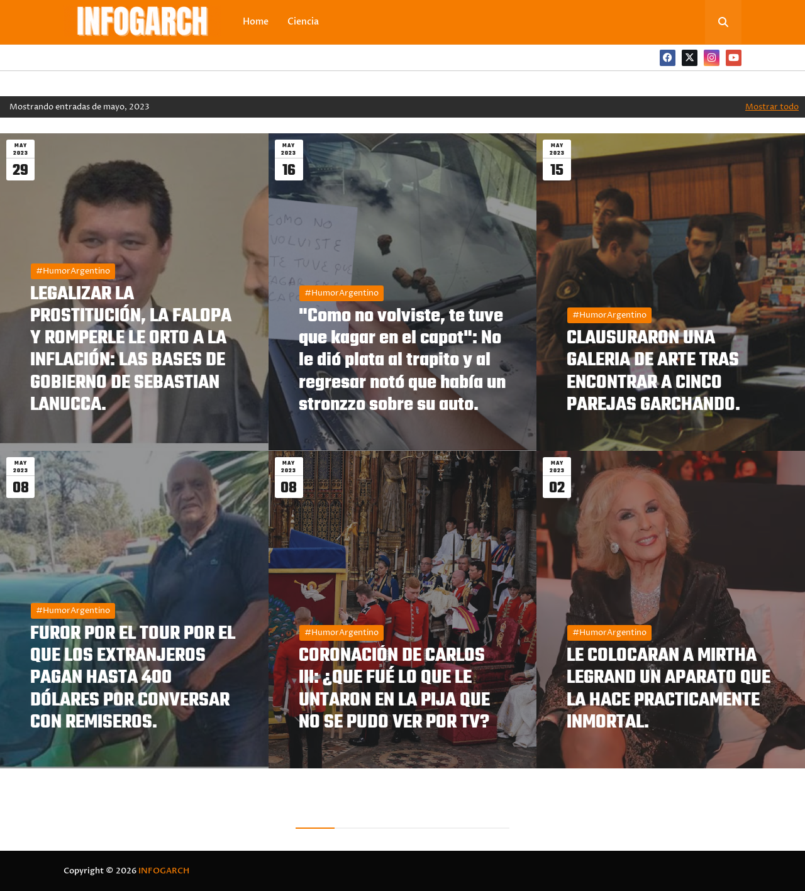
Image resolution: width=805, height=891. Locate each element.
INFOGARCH (163, 871)
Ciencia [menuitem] (303, 22)
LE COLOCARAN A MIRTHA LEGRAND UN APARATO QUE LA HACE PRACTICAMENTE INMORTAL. (668, 689)
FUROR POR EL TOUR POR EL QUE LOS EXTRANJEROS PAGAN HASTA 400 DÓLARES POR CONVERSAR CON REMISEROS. (132, 678)
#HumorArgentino (73, 271)
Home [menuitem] (256, 22)
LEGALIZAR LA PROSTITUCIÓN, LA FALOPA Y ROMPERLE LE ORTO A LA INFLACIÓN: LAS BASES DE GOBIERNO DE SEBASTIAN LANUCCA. (130, 350)
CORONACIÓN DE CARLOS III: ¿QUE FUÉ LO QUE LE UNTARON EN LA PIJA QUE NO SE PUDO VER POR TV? (394, 689)
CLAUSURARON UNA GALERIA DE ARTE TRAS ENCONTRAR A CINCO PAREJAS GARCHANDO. (653, 372)
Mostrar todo (772, 107)
